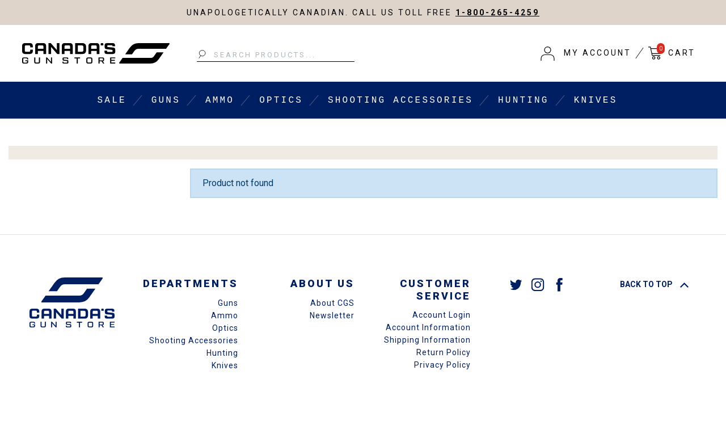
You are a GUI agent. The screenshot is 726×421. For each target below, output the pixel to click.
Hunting (523, 100)
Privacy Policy (442, 364)
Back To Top (654, 284)
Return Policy (443, 352)
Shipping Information (427, 339)
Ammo (219, 100)
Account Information (428, 327)
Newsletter (332, 315)
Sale (112, 100)
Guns (165, 100)
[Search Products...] (275, 55)
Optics (281, 100)
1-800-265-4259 (497, 12)
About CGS (332, 303)
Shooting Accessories (400, 100)
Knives (596, 100)
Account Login (441, 314)
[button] (586, 53)
